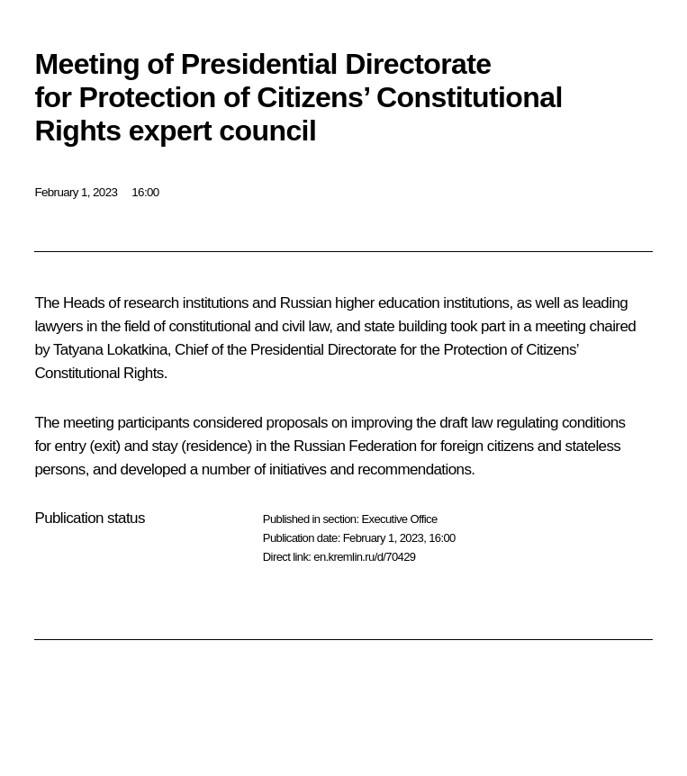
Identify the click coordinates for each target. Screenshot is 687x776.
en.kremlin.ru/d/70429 (364, 557)
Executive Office (399, 519)
